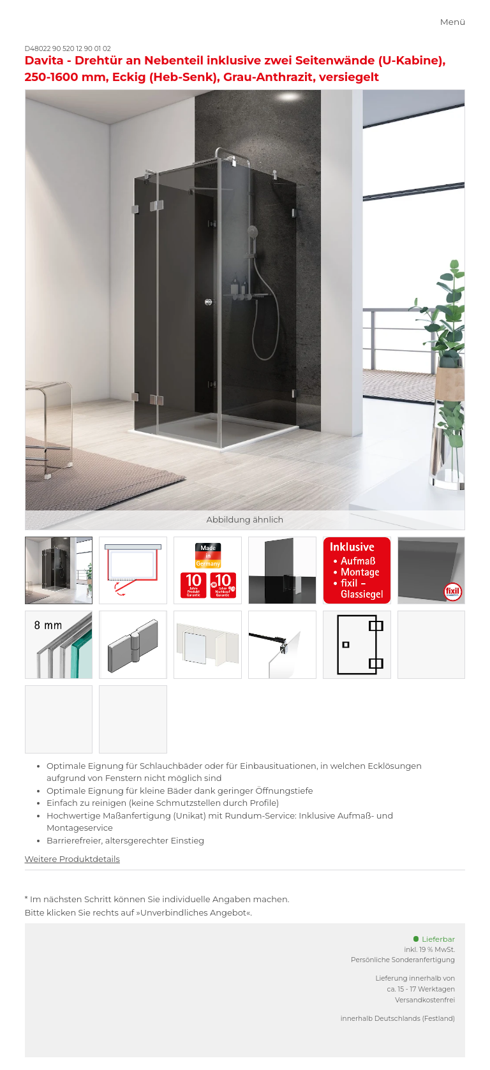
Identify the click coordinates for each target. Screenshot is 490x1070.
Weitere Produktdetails (72, 859)
